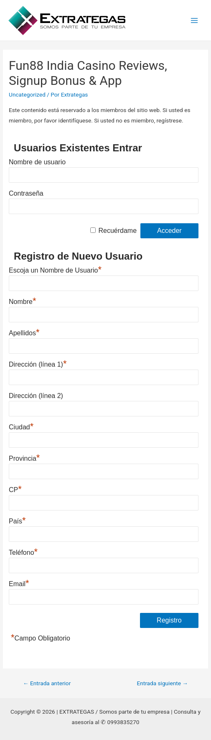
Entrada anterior (47, 683)
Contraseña (26, 193)
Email (19, 582)
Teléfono (23, 551)
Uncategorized (27, 94)
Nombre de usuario (37, 162)
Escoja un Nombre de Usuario (55, 269)
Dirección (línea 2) (36, 395)
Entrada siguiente (162, 683)
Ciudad (21, 426)
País (17, 520)
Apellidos (24, 332)
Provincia (24, 457)
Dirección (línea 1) (37, 363)
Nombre (22, 300)
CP (15, 488)
